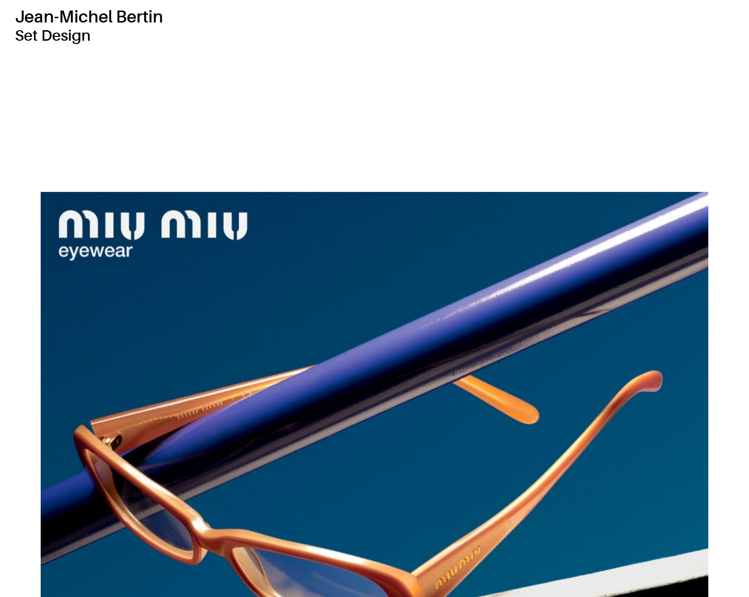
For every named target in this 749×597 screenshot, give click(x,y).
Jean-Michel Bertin (89, 17)
